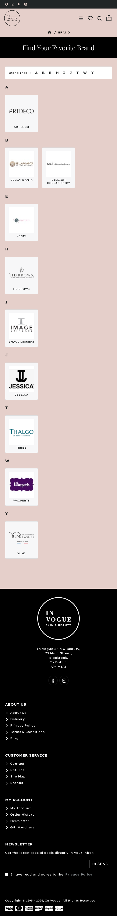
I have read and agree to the (49, 868)
